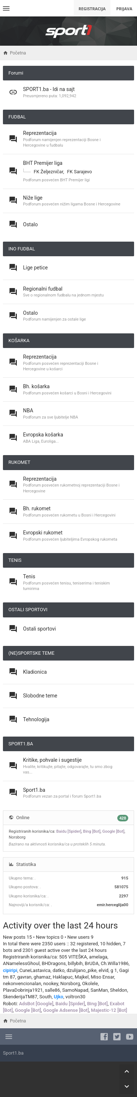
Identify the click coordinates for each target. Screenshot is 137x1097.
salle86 (52, 990)
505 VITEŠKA (73, 957)
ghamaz (42, 977)
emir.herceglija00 (112, 905)
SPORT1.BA (20, 743)
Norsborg (17, 837)
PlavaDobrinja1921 (23, 990)
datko (59, 970)
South (45, 996)
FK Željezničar (48, 171)
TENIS (15, 560)
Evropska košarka (43, 435)
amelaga (98, 957)
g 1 (114, 970)
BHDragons (54, 963)
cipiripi (10, 970)
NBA (28, 410)
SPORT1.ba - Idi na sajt (49, 89)
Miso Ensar (102, 977)
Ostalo (30, 224)
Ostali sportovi (39, 629)
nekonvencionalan (22, 983)
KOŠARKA (19, 340)
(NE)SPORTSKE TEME (31, 653)
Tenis (29, 576)
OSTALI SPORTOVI (27, 609)
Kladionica (35, 672)
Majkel (82, 977)
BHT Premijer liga (42, 163)
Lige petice (35, 268)
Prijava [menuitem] (124, 8)
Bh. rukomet (36, 508)
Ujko (58, 996)
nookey (50, 983)
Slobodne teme (40, 696)
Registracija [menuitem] (92, 8)
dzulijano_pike (81, 970)
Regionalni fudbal (42, 289)
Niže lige (32, 198)
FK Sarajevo (79, 171)
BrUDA (92, 963)
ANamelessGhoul (21, 963)
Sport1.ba (34, 790)
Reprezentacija (40, 133)
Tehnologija (36, 719)
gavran (24, 977)
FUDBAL (17, 117)
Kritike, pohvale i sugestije (52, 760)
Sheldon (118, 990)
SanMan (99, 990)
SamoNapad (75, 990)
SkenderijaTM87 (20, 996)
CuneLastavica (34, 970)
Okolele (90, 983)
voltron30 (75, 996)
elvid (104, 970)
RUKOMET (19, 462)
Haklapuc (62, 977)
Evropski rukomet (42, 533)
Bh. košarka (36, 386)
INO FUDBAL (21, 248)
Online (23, 817)
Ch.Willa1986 (115, 963)
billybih (75, 963)
